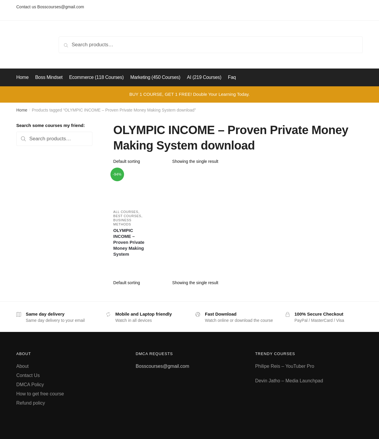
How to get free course (40, 393)
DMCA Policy (30, 384)
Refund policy (30, 402)
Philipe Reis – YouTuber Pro (284, 366)
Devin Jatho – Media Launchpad (289, 380)
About (22, 366)
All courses (125, 212)
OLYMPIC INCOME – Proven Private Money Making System (128, 242)
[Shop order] (140, 161)
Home (21, 110)
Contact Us (28, 375)
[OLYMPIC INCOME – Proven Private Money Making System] (130, 188)
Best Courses (127, 216)
